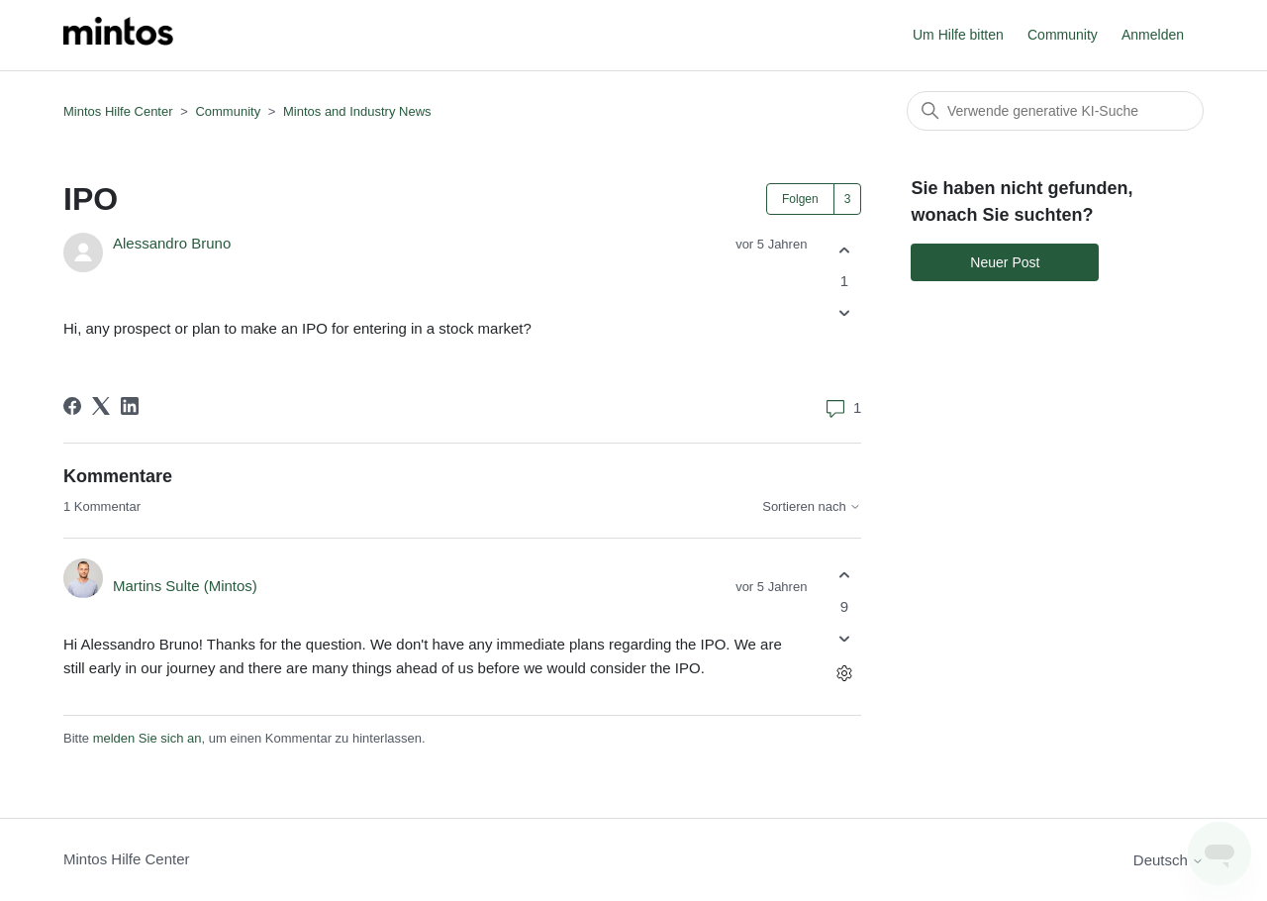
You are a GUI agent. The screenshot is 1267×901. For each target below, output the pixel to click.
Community (1062, 35)
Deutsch (1168, 859)
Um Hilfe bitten (958, 35)
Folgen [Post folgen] (800, 199)
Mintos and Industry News (357, 111)
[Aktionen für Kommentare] (844, 672)
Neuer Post (1004, 262)
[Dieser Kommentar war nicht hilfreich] (844, 638)
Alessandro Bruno (172, 243)
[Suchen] (1055, 111)
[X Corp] (101, 406)
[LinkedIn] (130, 406)
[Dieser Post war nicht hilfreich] (844, 313)
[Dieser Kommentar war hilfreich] (844, 575)
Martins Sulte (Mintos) (185, 585)
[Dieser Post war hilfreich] (844, 250)
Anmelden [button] (1152, 35)
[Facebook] (72, 406)
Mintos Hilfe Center (118, 111)
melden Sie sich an (147, 738)
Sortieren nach (811, 507)
